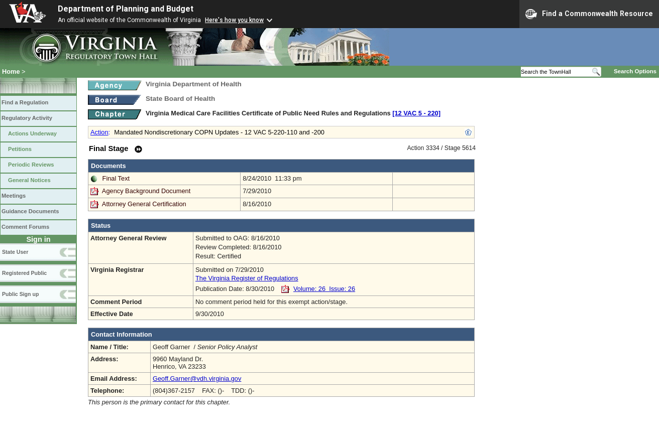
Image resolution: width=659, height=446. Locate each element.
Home (11, 71)
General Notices (29, 180)
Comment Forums (25, 227)
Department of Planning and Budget (125, 9)
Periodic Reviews (31, 165)
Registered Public (24, 273)
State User (15, 252)
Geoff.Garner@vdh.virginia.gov (197, 378)
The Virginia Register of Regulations (246, 278)
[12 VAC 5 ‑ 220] (416, 113)
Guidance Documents (30, 211)
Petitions (20, 149)
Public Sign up (20, 294)
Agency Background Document (146, 191)
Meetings (14, 196)
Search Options (635, 71)
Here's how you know (234, 20)
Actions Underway (32, 133)
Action (99, 132)
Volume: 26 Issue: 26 (324, 288)
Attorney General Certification (144, 204)
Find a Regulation (25, 102)
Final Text (116, 178)
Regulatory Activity (27, 118)
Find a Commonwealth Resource (589, 14)
